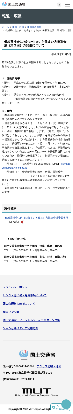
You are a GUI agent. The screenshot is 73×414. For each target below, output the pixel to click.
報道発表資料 (34, 27)
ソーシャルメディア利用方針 (20, 328)
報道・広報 (18, 27)
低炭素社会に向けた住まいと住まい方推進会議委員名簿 (36, 217)
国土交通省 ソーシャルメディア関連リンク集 (31, 320)
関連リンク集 (11, 312)
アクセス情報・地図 (49, 366)
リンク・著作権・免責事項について (25, 295)
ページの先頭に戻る (62, 407)
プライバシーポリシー (16, 287)
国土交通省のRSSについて (19, 303)
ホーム (5, 27)
